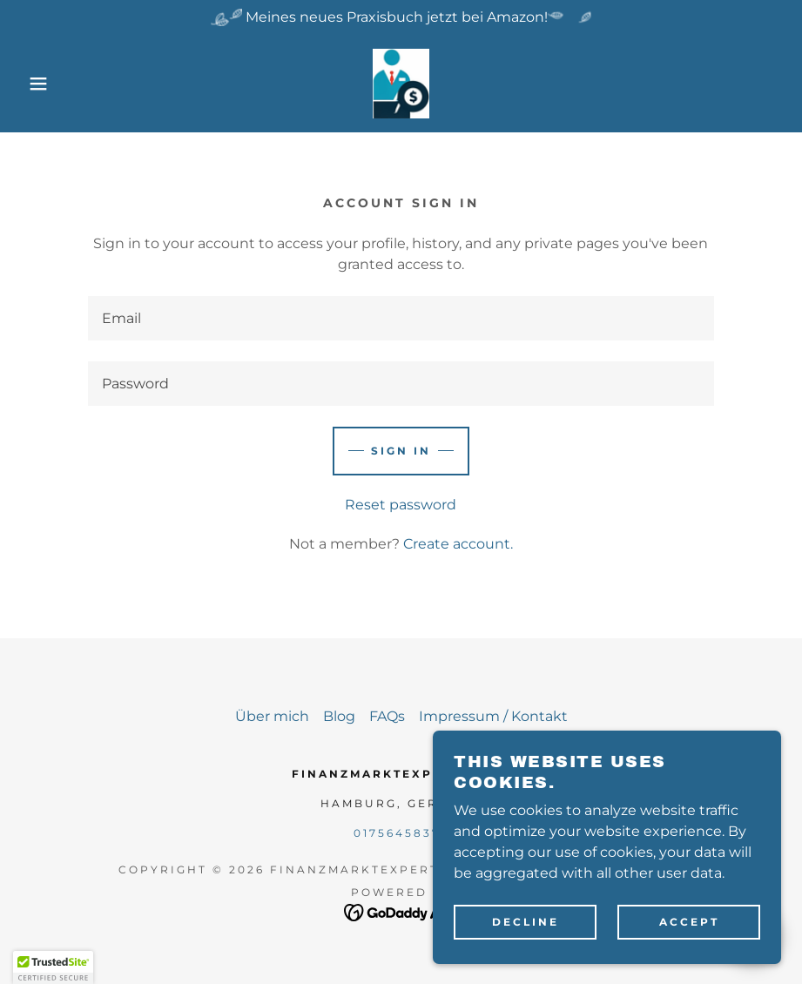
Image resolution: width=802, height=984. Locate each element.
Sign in (401, 450)
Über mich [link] (272, 716)
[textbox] (401, 318)
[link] (401, 83)
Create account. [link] (458, 544)
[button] (40, 83)
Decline (525, 921)
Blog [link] (339, 716)
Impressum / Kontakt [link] (493, 716)
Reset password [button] (400, 504)
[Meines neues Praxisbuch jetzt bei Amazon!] (401, 17)
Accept (689, 921)
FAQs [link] (387, 716)
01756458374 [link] (401, 832)
